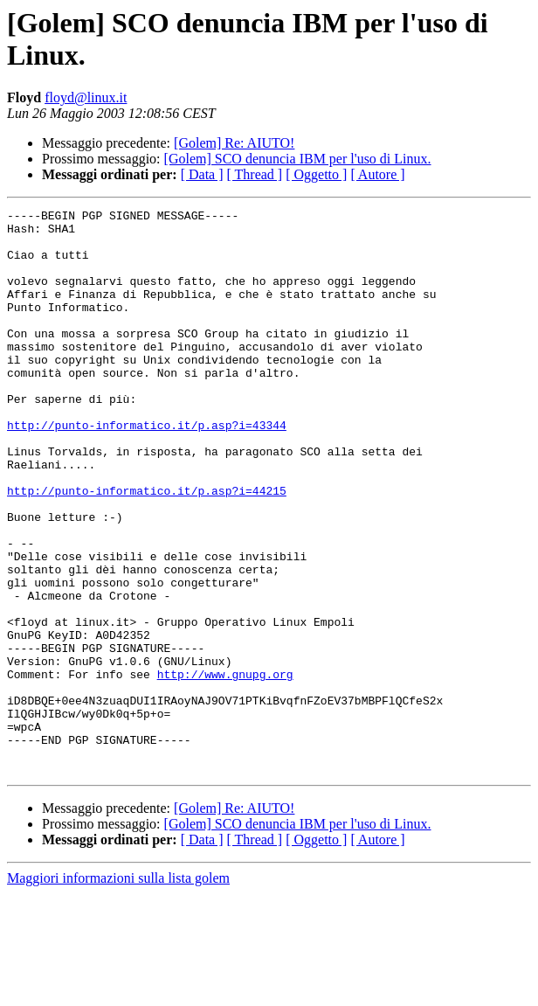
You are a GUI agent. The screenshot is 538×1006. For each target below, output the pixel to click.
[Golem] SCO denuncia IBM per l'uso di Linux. (297, 158)
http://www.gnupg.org (225, 768)
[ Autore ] (377, 174)
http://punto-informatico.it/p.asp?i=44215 (146, 548)
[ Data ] (202, 174)
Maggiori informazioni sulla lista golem (118, 990)
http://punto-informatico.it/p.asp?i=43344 (146, 469)
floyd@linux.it (86, 97)
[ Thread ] (255, 174)
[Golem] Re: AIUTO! (234, 142)
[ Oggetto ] (316, 174)
